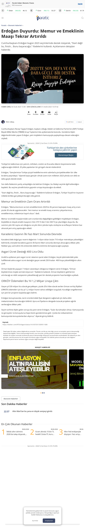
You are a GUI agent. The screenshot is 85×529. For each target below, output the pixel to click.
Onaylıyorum (49, 520)
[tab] (42, 392)
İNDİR (80, 4)
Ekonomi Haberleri (15, 25)
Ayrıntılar (35, 521)
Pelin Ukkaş (10, 122)
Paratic (4, 25)
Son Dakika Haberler (14, 404)
